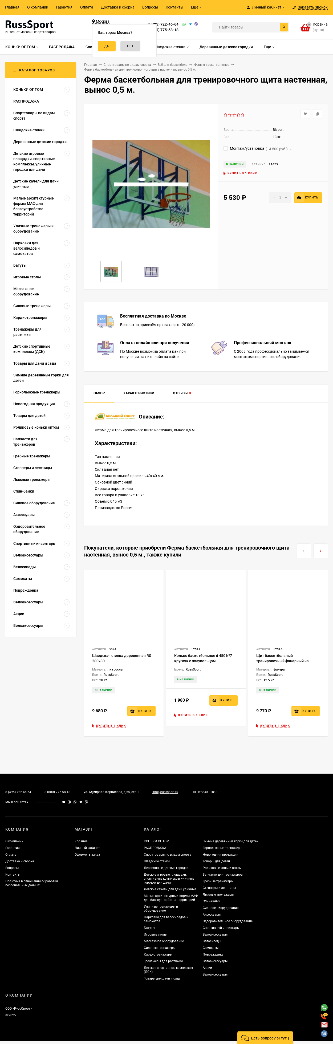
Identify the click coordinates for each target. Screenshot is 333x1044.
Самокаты (210, 948)
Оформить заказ (87, 854)
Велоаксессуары (215, 934)
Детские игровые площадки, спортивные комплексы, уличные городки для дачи (169, 878)
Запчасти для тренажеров (223, 874)
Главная (12, 7)
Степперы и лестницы (219, 888)
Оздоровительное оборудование (228, 921)
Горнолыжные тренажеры (222, 848)
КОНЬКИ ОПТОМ (156, 841)
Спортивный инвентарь (221, 928)
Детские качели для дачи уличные (170, 889)
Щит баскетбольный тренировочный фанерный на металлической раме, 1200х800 (284, 660)
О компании (37, 7)
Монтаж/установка (244, 148)
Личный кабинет (87, 848)
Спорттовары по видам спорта (167, 854)
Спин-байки (211, 901)
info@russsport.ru (165, 792)
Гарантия (64, 7)
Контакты (174, 7)
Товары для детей (216, 861)
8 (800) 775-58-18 (163, 30)
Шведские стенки (157, 861)
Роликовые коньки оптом (222, 868)
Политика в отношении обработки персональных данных (31, 883)
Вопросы (150, 7)
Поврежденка (213, 954)
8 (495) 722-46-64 (163, 24)
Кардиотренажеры (158, 954)
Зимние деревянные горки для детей (230, 841)
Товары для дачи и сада (162, 978)
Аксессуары (212, 914)
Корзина (81, 841)
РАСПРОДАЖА (155, 848)
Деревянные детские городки (166, 868)
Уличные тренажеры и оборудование (161, 908)
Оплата (86, 7)
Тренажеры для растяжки (163, 961)
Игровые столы (155, 934)
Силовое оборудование (220, 908)
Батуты (149, 928)
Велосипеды (212, 941)
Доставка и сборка (118, 7)
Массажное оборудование (164, 941)
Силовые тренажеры (159, 948)
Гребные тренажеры (218, 881)
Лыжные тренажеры (218, 894)
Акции (207, 968)
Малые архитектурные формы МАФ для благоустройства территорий (171, 898)
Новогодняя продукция (220, 854)
